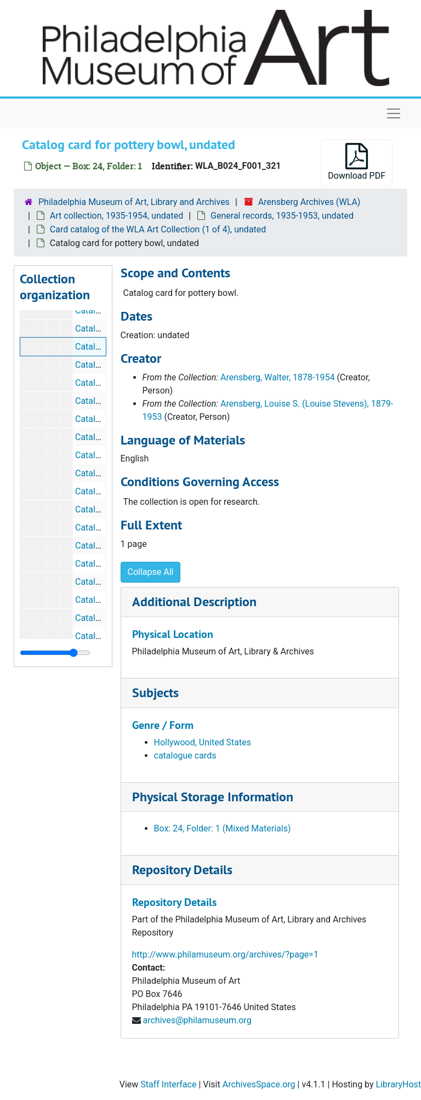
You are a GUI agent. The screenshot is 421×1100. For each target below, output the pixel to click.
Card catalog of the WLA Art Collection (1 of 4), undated (158, 229)
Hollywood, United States (203, 742)
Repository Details (182, 869)
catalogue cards (185, 755)
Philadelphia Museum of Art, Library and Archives (134, 202)
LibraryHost (398, 1084)
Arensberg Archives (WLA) (309, 202)
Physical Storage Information (212, 796)
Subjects (155, 692)
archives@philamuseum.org (197, 1020)
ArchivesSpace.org (259, 1084)
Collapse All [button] (151, 572)
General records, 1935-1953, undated (282, 215)
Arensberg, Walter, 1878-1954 (277, 377)
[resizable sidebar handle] (55, 652)
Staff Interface (168, 1084)
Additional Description (194, 601)
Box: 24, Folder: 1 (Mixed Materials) (222, 828)
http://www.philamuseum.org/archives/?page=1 (225, 954)
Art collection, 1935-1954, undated (116, 215)
